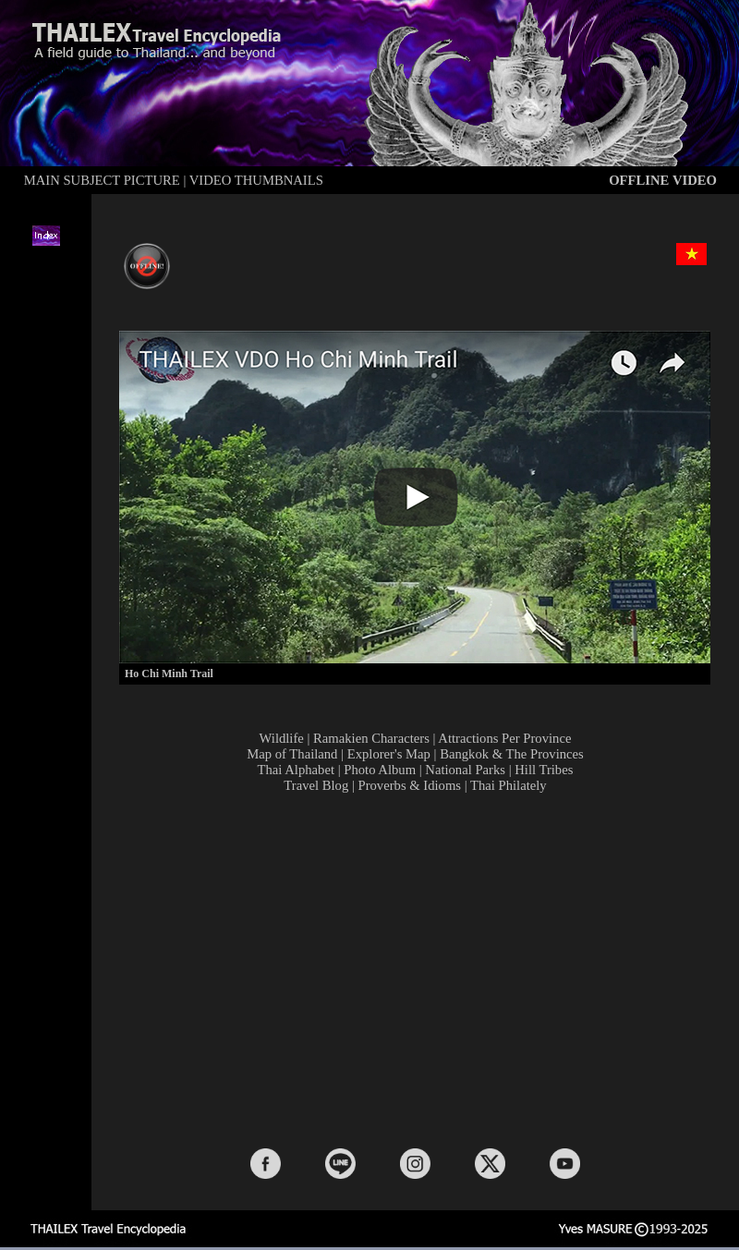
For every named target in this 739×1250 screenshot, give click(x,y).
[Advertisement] (419, 969)
